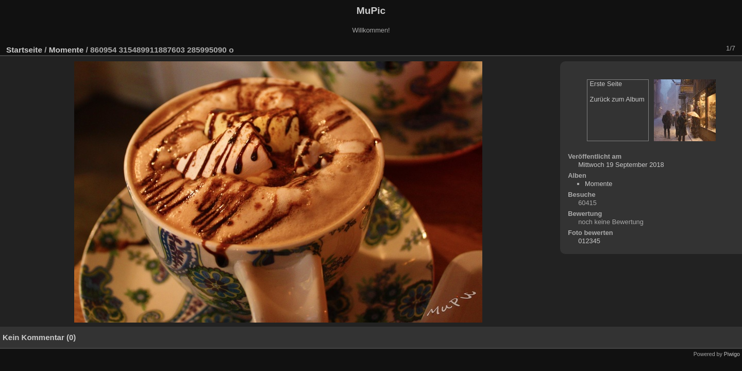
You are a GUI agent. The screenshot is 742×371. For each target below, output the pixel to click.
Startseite (24, 49)
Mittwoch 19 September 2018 (621, 164)
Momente (66, 49)
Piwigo (732, 354)
